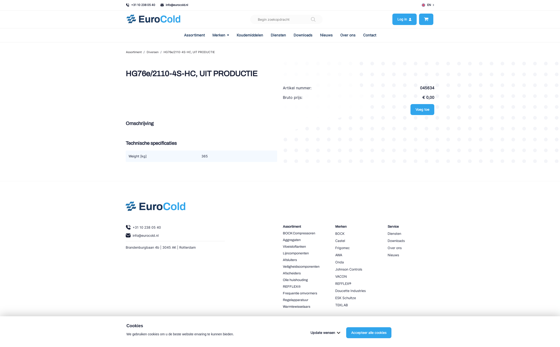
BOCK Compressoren (299, 233)
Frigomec (342, 248)
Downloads (303, 35)
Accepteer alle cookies (368, 333)
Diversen (153, 52)
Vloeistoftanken (294, 246)
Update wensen (325, 333)
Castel (340, 241)
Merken (220, 35)
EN (428, 5)
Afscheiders (292, 273)
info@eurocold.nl (174, 5)
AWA (338, 255)
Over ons (347, 35)
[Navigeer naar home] (153, 19)
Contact (369, 35)
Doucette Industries (350, 291)
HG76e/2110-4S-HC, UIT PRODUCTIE (189, 52)
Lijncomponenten (296, 253)
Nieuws (326, 35)
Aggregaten (292, 240)
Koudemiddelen (250, 35)
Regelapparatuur (295, 300)
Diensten (278, 35)
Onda (339, 262)
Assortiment (194, 35)
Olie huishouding (295, 280)
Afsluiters (290, 260)
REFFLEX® (292, 286)
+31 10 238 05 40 (140, 5)
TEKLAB (341, 305)
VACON (341, 276)
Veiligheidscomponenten (301, 266)
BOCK (340, 233)
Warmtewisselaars (296, 306)
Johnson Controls (348, 269)
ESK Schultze (345, 298)
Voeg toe (422, 109)
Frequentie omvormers (300, 293)
